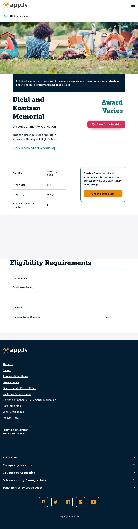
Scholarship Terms (13, 411)
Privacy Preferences (14, 433)
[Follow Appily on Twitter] (55, 502)
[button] (94, 124)
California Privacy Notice (17, 394)
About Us (8, 364)
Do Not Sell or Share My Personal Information (29, 399)
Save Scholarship (106, 124)
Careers (7, 370)
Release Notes (11, 417)
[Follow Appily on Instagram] (43, 502)
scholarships (111, 81)
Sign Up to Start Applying (34, 148)
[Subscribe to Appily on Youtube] (94, 502)
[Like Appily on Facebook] (68, 502)
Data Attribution (12, 405)
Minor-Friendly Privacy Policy (19, 388)
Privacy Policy (11, 382)
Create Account (103, 193)
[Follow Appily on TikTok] (80, 502)
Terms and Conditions (15, 376)
